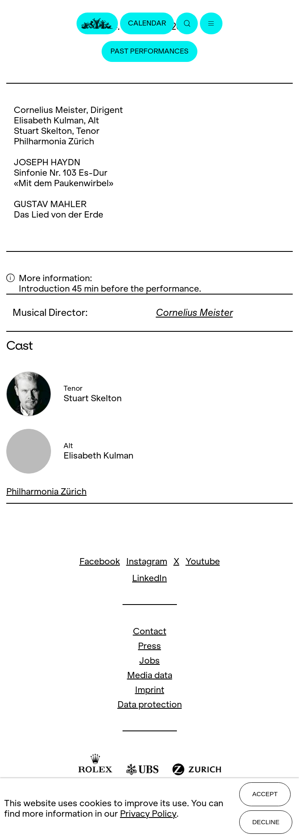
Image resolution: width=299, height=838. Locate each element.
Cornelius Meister (194, 312)
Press (149, 646)
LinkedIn (149, 578)
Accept (265, 793)
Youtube (203, 561)
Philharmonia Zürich (46, 491)
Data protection (150, 704)
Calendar (147, 23)
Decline (265, 821)
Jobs (149, 660)
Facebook (99, 561)
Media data (149, 675)
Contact (149, 631)
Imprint (149, 689)
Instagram (146, 561)
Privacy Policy (148, 813)
